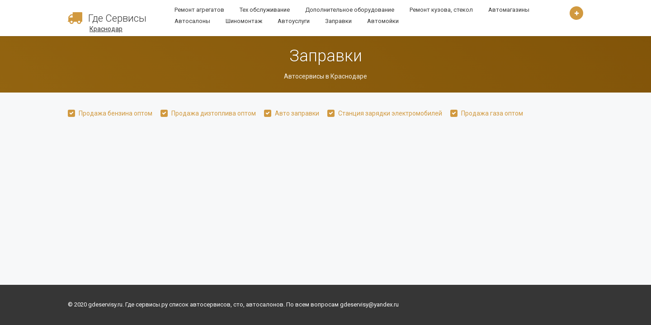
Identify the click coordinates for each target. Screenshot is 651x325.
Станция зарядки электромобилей (390, 113)
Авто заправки (297, 113)
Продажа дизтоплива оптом (213, 113)
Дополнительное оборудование (349, 9)
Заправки (338, 21)
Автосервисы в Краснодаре (325, 76)
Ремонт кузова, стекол (441, 9)
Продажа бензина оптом (115, 113)
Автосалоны (192, 21)
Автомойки (383, 21)
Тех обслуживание (265, 9)
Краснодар (106, 28)
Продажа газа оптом (492, 113)
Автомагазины (508, 9)
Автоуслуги (294, 21)
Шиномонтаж (244, 21)
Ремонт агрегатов (199, 9)
